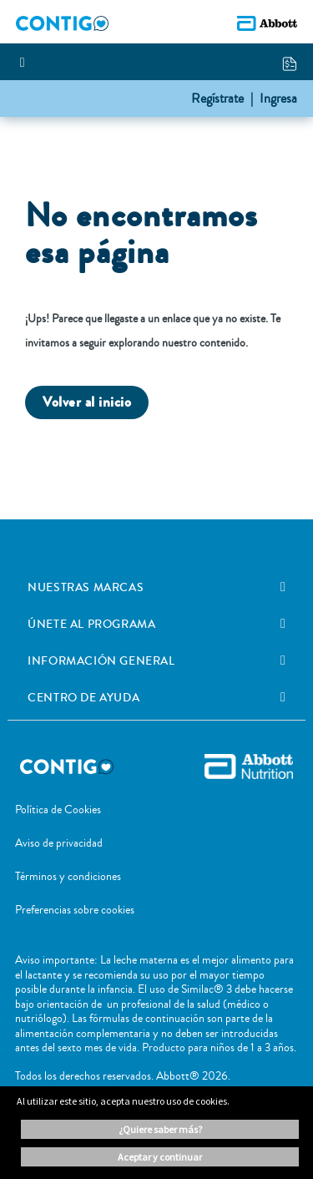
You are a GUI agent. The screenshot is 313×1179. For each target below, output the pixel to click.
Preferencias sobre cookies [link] (74, 910)
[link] (282, 587)
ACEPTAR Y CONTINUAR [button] (160, 1157)
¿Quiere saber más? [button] (160, 1129)
